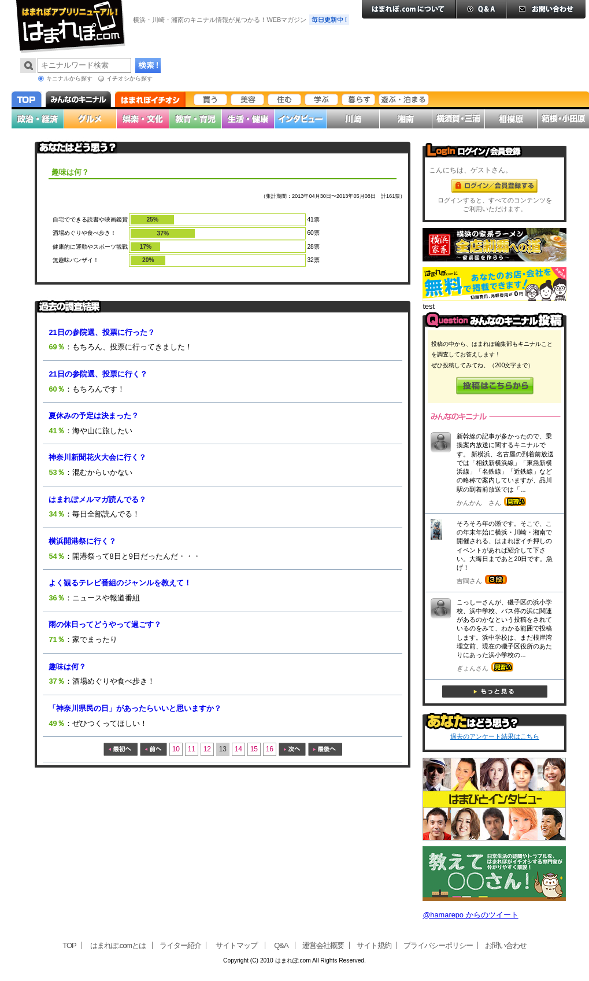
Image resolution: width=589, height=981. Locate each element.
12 (207, 749)
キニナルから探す (69, 78)
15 (254, 749)
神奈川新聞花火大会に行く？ (97, 457)
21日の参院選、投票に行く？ (98, 374)
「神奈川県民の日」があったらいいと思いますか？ (135, 708)
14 (238, 749)
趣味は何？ (67, 666)
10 (176, 749)
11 (191, 749)
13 (223, 749)
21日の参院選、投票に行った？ (101, 332)
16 (269, 749)
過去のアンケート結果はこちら (494, 736)
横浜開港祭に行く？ (82, 541)
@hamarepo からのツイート (470, 914)
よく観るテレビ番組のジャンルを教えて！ (120, 582)
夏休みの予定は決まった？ (94, 415)
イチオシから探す (129, 78)
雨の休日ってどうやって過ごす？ (105, 624)
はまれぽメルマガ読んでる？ (97, 499)
